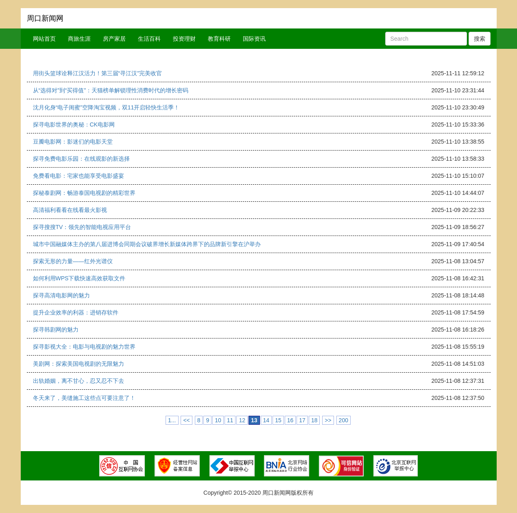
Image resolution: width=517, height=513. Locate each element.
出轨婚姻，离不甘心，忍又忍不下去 (78, 381)
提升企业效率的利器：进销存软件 (75, 312)
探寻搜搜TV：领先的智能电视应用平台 (82, 227)
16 (290, 420)
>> (328, 420)
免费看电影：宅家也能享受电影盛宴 (78, 175)
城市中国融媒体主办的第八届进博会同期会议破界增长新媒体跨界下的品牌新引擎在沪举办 (147, 244)
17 (302, 420)
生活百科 (149, 38)
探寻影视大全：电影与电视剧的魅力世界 (84, 346)
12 (242, 420)
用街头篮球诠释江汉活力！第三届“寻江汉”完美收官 (97, 73)
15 (278, 420)
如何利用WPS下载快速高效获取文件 (79, 278)
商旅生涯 (79, 38)
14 (266, 420)
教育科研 (219, 38)
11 (230, 420)
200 (343, 420)
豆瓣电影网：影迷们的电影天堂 (73, 141)
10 (218, 420)
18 (314, 420)
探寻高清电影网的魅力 (61, 295)
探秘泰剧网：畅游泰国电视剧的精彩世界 (84, 193)
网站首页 (44, 38)
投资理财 (184, 38)
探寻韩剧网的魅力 (56, 329)
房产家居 (114, 38)
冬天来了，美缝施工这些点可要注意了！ (84, 398)
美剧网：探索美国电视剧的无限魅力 (78, 363)
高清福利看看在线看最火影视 (70, 210)
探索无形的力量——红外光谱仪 (73, 261)
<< (186, 420)
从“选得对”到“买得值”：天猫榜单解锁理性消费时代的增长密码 (111, 90)
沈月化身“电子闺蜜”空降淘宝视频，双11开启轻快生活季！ (106, 107)
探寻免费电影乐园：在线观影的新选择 (81, 158)
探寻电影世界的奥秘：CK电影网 (74, 124)
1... (172, 420)
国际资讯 (254, 38)
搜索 (479, 38)
